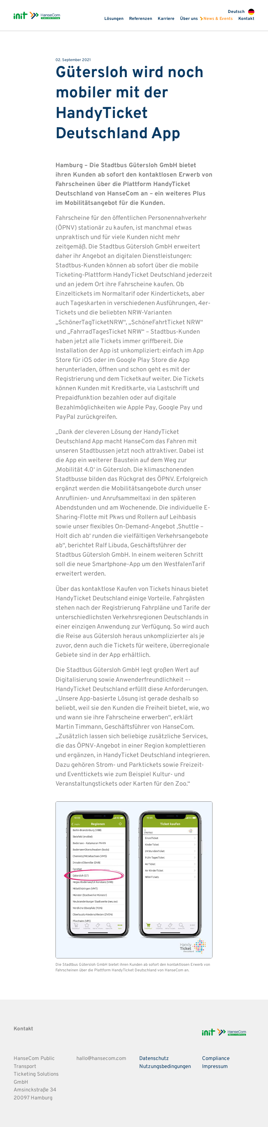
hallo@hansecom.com (101, 1058)
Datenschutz (154, 1058)
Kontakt (246, 19)
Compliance (216, 1058)
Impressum (215, 1066)
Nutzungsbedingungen (165, 1066)
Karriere (166, 19)
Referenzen (140, 19)
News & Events (218, 19)
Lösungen (114, 19)
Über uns (189, 19)
